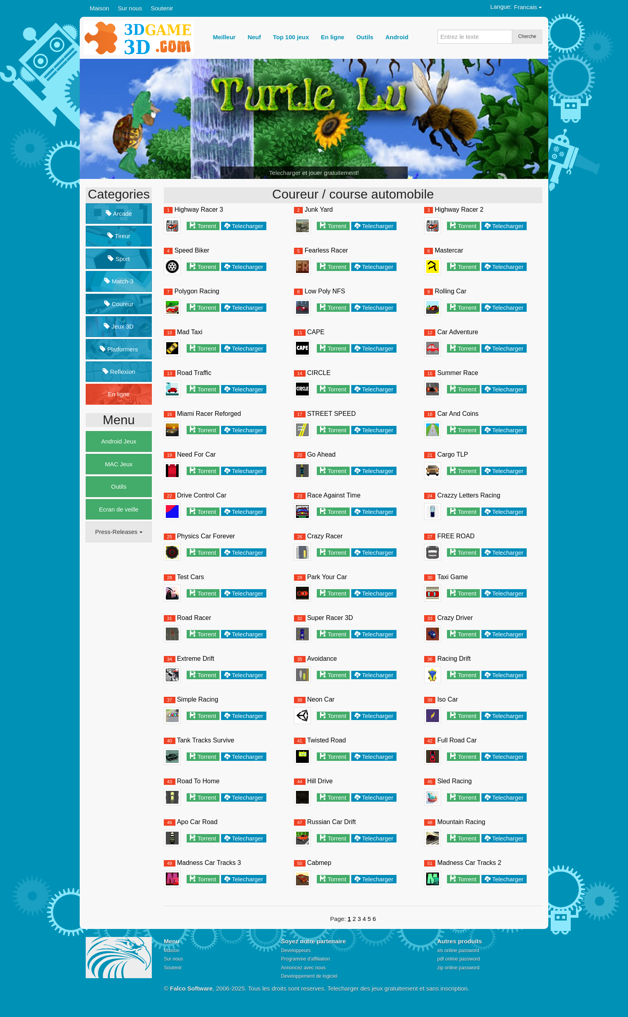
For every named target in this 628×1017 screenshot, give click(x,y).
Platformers (119, 349)
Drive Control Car (202, 495)
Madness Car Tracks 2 (469, 862)
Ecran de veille (118, 509)
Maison (99, 8)
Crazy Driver (455, 617)
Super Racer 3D (330, 617)
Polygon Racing (196, 291)
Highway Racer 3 (198, 209)
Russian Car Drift (331, 821)
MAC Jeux (119, 464)
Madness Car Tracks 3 (209, 862)
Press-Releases (118, 531)
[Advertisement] (118, 671)
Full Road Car (457, 740)
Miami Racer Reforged (209, 413)
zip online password (458, 968)
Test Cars (190, 577)
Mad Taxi (190, 332)
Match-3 (118, 281)
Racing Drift (454, 658)
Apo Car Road (197, 821)
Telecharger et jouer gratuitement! (314, 172)
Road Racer (194, 617)
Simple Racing (197, 699)
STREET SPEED (331, 413)
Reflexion (119, 371)
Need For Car (196, 454)
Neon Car (320, 699)
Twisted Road (326, 740)
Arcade (119, 213)
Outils (118, 486)
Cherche (527, 36)
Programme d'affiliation (305, 959)
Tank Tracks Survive (205, 740)
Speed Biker (191, 250)
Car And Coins (458, 413)
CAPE (316, 332)
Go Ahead (321, 454)
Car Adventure (457, 332)
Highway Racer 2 (459, 209)
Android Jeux (119, 441)
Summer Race (457, 372)
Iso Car (447, 699)
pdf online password (458, 959)
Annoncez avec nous (303, 968)
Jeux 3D (118, 326)
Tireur (119, 236)
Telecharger (247, 226)
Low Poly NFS (324, 291)
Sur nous (130, 8)
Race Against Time (333, 495)
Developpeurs (296, 950)
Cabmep (319, 862)
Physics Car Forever (206, 536)
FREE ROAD (456, 536)
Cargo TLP (452, 454)
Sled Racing (454, 781)
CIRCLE (319, 372)
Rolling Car (450, 291)
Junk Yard (318, 209)
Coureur (118, 304)
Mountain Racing (461, 821)
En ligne (118, 394)
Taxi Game (452, 577)
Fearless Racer (326, 250)
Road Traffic (194, 372)
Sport (119, 258)
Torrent (206, 226)
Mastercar (449, 250)
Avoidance (322, 658)
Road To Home (198, 781)
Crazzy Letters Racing (468, 495)
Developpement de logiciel (309, 976)
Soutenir (162, 8)
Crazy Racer (325, 536)
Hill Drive (320, 781)
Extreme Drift (195, 658)
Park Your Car (327, 577)
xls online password (458, 950)
